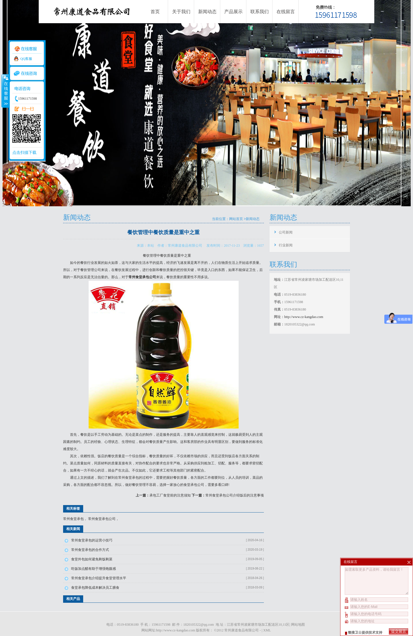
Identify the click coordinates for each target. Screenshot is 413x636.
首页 (155, 11)
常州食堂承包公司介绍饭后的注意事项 (234, 495)
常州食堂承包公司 (102, 519)
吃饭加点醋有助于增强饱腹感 (93, 569)
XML (267, 630)
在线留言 (285, 11)
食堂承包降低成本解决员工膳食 (95, 588)
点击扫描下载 (24, 152)
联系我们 (259, 11)
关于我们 (181, 11)
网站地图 (298, 625)
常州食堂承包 (128, 478)
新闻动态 (207, 11)
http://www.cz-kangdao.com (303, 317)
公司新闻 (286, 232)
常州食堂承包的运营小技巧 (91, 540)
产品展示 (233, 11)
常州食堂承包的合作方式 (90, 550)
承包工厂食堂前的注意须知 (170, 495)
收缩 (5, 91)
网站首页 (236, 219)
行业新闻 (286, 245)
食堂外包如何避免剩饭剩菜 (91, 559)
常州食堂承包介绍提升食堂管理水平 (98, 578)
